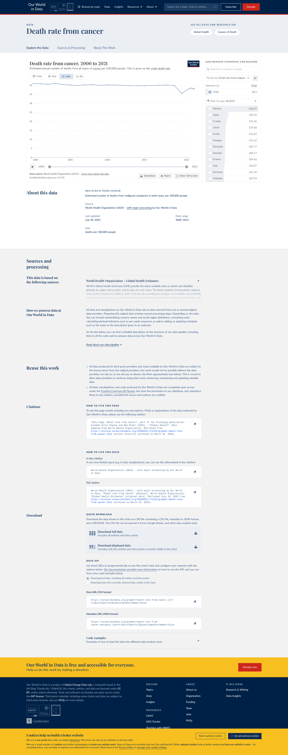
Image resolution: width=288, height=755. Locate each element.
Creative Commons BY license (118, 391)
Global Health (201, 32)
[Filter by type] (232, 101)
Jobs (188, 720)
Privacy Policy (126, 747)
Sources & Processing (71, 47)
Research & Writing (237, 695)
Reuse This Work (104, 47)
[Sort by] (228, 78)
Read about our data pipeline (104, 345)
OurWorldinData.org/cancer (43, 177)
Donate (251, 7)
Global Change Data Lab (78, 690)
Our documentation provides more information (130, 574)
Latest (149, 721)
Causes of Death (227, 32)
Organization (193, 702)
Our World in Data (36, 7)
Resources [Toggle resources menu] (134, 7)
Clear (254, 85)
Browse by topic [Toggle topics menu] (89, 7)
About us (191, 695)
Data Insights (233, 702)
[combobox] (191, 7)
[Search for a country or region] (232, 69)
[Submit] (214, 7)
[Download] (147, 176)
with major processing (139, 208)
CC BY (61, 177)
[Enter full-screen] (186, 176)
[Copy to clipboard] (191, 424)
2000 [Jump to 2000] (41, 166)
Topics (149, 695)
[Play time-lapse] (32, 167)
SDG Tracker (153, 727)
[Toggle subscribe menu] (231, 7)
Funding (190, 708)
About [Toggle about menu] (152, 7)
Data (107, 7)
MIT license (37, 702)
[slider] (50, 166)
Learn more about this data (95, 174)
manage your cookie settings (152, 747)
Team (189, 714)
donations (75, 740)
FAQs (62, 706)
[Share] (165, 176)
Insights (118, 7)
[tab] (37, 76)
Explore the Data (37, 47)
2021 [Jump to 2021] (195, 166)
